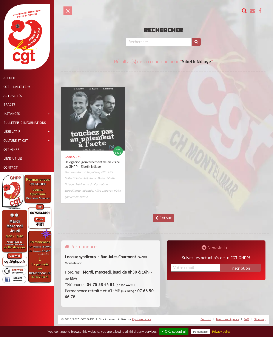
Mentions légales (227, 319)
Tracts (7, 105)
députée (87, 190)
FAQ (246, 319)
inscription (240, 268)
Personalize (200, 331)
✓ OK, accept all (173, 331)
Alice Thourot (103, 190)
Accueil (7, 78)
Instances (10, 114)
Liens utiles (11, 158)
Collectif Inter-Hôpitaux (80, 178)
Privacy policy (221, 331)
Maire (101, 178)
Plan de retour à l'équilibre (82, 172)
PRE (103, 172)
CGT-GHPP (9, 149)
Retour (163, 218)
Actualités (11, 96)
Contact (9, 167)
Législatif (10, 132)
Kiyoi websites (141, 319)
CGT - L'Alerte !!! (15, 87)
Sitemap (259, 319)
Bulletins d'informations (23, 123)
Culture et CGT (14, 141)
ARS (110, 172)
